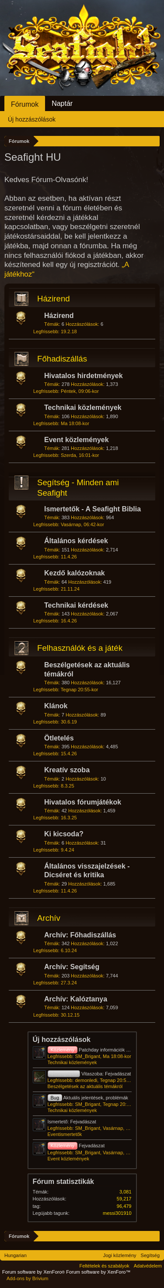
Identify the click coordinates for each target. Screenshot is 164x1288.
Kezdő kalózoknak (74, 573)
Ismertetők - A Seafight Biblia (92, 509)
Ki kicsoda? (64, 834)
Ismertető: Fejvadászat (72, 1121)
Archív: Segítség (71, 966)
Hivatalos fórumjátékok (82, 802)
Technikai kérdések (76, 605)
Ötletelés (59, 738)
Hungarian (15, 1255)
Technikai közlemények (83, 407)
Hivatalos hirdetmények (83, 375)
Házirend (53, 298)
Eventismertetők (65, 1134)
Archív (48, 918)
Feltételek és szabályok (104, 1265)
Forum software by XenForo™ (98, 1271)
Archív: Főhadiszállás (80, 935)
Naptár (62, 103)
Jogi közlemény (119, 1255)
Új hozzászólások (62, 1039)
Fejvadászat (76, 1145)
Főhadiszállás (62, 358)
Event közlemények (76, 439)
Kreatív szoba (67, 770)
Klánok (55, 706)
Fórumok (24, 104)
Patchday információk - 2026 (94, 1049)
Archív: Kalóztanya (75, 999)
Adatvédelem (148, 1265)
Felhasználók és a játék (79, 647)
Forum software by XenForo (34, 1271)
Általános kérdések (76, 540)
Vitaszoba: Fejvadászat (89, 1073)
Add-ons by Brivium (27, 1278)
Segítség (150, 1255)
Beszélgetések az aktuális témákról (85, 1086)
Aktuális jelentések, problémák (88, 1097)
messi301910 (117, 1213)
